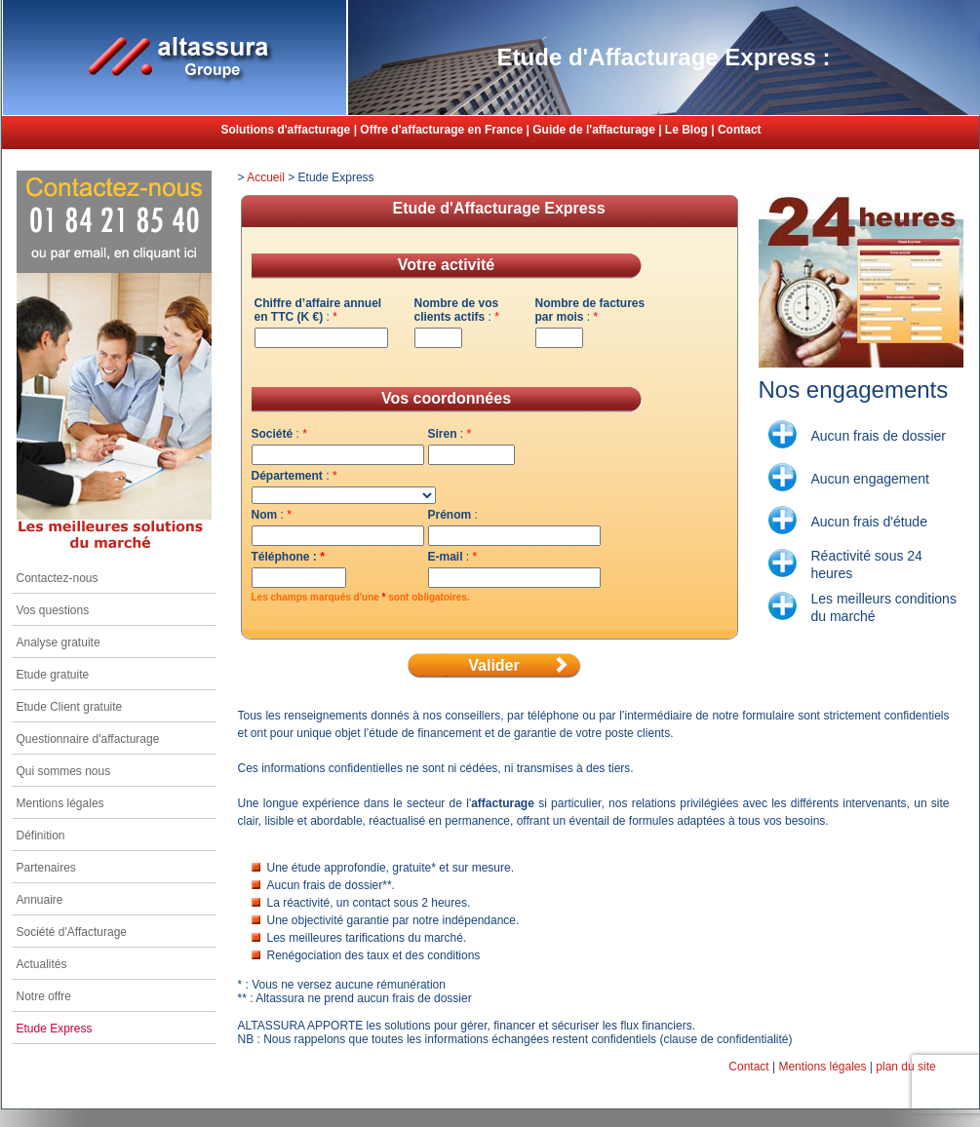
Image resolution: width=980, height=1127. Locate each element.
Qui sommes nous (64, 771)
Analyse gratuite (58, 642)
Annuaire (40, 900)
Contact (740, 129)
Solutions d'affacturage (285, 129)
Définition (41, 835)
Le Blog (686, 129)
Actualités (42, 964)
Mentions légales (60, 803)
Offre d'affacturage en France (441, 129)
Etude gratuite (53, 674)
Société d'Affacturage (72, 932)
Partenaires (46, 867)
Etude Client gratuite (70, 707)
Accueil (266, 177)
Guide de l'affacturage (593, 129)
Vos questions (53, 610)
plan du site (905, 1066)
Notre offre (44, 996)
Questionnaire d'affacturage (88, 739)
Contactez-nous (57, 578)
